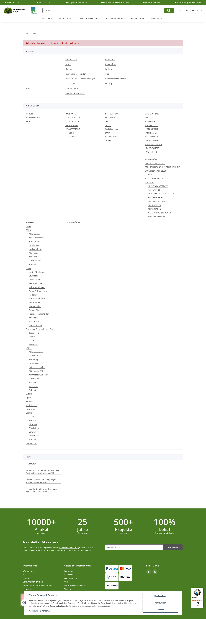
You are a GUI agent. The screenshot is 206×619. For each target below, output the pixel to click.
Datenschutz (45, 611)
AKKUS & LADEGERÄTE (158, 186)
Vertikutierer (34, 302)
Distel (28, 226)
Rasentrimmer (35, 260)
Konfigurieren (160, 603)
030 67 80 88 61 (12, 2)
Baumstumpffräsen (37, 298)
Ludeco (29, 394)
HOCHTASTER (151, 152)
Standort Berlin (72, 88)
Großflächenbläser (37, 279)
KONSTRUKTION (73, 117)
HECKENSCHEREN (152, 148)
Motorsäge (33, 253)
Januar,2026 (31, 464)
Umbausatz (34, 435)
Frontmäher (34, 321)
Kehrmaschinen (36, 283)
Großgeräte (34, 245)
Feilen (31, 416)
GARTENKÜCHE (73, 222)
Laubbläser (34, 363)
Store (28, 88)
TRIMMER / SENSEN (153, 144)
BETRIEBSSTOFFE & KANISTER (161, 193)
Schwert (32, 432)
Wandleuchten (111, 136)
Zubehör (109, 140)
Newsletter (70, 83)
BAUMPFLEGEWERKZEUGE (156, 171)
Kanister (32, 420)
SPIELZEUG (149, 155)
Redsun (29, 401)
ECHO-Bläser (34, 241)
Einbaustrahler (111, 117)
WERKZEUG (150, 121)
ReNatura (33, 344)
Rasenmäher (34, 310)
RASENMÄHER (151, 133)
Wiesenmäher (35, 306)
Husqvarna (30, 409)
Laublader (33, 276)
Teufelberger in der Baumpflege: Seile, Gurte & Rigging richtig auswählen (43, 471)
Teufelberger (31, 405)
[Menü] (201, 589)
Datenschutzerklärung (69, 547)
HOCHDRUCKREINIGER (155, 163)
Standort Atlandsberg (75, 93)
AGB (107, 74)
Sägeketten (34, 428)
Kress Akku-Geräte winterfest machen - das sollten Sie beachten (43, 490)
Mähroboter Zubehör (38, 375)
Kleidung (33, 424)
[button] (181, 10)
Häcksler (33, 295)
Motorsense (34, 256)
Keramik (72, 136)
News (68, 64)
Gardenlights (31, 443)
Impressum (33, 611)
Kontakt (69, 69)
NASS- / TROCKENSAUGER (156, 178)
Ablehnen (160, 610)
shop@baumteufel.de (76, 2)
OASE (31, 340)
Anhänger (33, 317)
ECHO (28, 230)
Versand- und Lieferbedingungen (80, 78)
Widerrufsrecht (112, 69)
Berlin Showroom (151, 2)
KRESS (28, 348)
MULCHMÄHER (151, 136)
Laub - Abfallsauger (37, 272)
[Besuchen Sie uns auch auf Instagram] (155, 571)
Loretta (32, 336)
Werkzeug (33, 386)
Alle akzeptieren (160, 596)
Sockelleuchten (112, 129)
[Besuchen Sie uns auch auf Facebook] (148, 571)
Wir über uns (71, 59)
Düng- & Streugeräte (38, 291)
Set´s (28, 121)
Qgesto (29, 397)
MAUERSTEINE (72, 125)
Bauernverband (33, 117)
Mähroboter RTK (36, 371)
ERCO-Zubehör (35, 325)
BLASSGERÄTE (151, 159)
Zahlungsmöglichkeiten (76, 74)
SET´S (147, 117)
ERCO (28, 268)
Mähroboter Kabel (37, 367)
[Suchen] (103, 10)
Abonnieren (173, 547)
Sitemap (108, 83)
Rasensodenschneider (39, 314)
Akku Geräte (34, 234)
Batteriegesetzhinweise (115, 78)
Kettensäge (34, 359)
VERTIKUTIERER (151, 140)
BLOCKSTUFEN (75, 121)
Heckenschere (35, 249)
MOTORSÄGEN (151, 129)
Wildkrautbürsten (37, 287)
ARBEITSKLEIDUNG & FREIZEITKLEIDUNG (162, 167)
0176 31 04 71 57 (43, 2)
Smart (107, 125)
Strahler (108, 133)
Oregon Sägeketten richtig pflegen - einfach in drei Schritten (41, 481)
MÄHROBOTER (151, 125)
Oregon (29, 413)
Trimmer (33, 382)
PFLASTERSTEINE (73, 129)
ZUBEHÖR (149, 182)
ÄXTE (150, 174)
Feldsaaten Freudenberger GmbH (40, 329)
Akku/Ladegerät (36, 237)
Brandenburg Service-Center (188, 2)
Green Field (34, 333)
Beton (71, 133)
